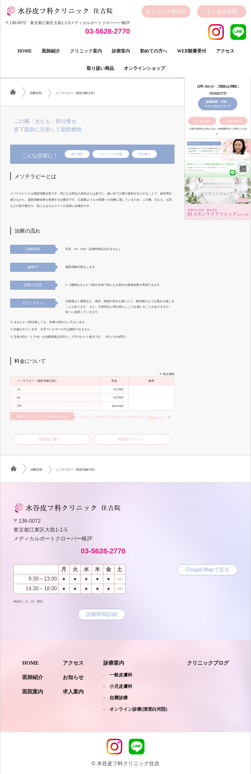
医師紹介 (51, 51)
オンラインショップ (144, 68)
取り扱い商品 (100, 68)
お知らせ (73, 677)
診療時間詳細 (101, 614)
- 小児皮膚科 (117, 686)
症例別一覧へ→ (51, 439)
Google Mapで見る (207, 569)
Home (24, 51)
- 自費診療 (115, 697)
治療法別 (36, 93)
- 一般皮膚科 (117, 675)
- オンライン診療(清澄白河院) (135, 709)
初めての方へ (153, 51)
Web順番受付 (191, 51)
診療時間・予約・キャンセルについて (218, 104)
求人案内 (73, 691)
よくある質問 (221, 11)
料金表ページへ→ (132, 439)
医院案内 (32, 691)
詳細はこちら (156, 417)
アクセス (225, 51)
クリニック (166, 11)
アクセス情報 (202, 121)
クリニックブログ (208, 663)
